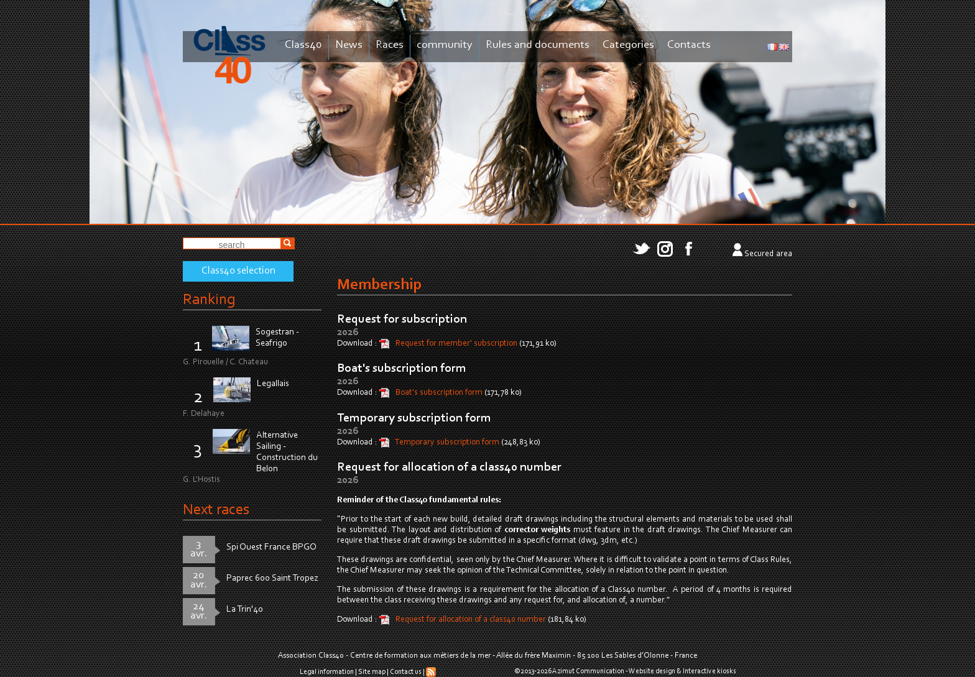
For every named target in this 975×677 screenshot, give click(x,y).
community (445, 45)
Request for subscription (402, 319)
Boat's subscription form (401, 368)
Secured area (768, 254)
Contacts (689, 45)
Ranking (209, 300)
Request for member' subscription (457, 343)
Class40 (303, 45)
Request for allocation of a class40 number (449, 467)
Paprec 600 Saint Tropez (272, 578)
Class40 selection (238, 271)
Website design (652, 671)
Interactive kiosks (709, 671)
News (349, 45)
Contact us (406, 672)
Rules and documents (537, 45)
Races (390, 45)
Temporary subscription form (414, 418)
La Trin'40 (244, 609)
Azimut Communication (588, 671)
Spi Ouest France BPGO (271, 547)
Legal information (327, 672)
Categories (628, 45)
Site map (372, 672)
